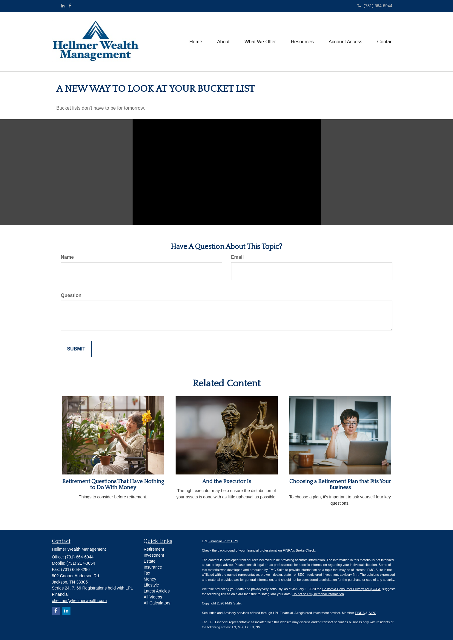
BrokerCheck (305, 550)
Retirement (154, 549)
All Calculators (157, 603)
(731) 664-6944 (374, 5)
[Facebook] (70, 6)
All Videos (153, 597)
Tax (147, 573)
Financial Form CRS (223, 541)
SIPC (372, 613)
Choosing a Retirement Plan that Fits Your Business (340, 484)
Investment (154, 555)
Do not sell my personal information (318, 594)
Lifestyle (151, 585)
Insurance (153, 567)
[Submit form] (76, 349)
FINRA (359, 613)
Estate (150, 561)
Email (237, 257)
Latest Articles (157, 591)
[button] (223, 41)
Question (71, 295)
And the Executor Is (226, 481)
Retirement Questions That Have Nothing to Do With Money (113, 484)
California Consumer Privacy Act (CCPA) (351, 589)
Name (67, 257)
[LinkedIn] (63, 6)
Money (150, 579)
